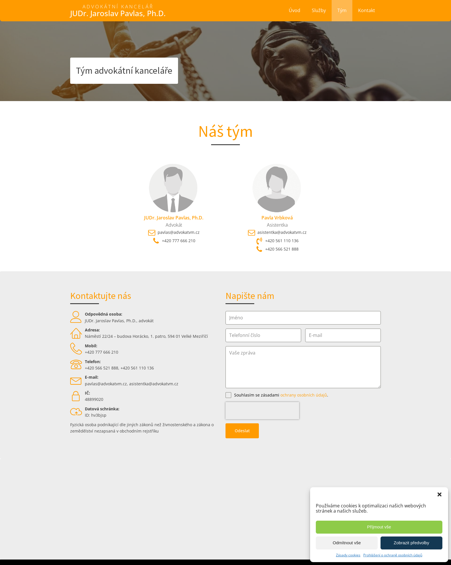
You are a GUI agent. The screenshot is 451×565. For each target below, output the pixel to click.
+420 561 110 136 (137, 368)
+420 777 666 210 (101, 352)
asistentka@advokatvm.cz (153, 383)
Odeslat (242, 413)
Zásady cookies (348, 555)
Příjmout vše (379, 526)
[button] (439, 494)
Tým (342, 10)
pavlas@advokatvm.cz (106, 383)
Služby (319, 10)
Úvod (294, 10)
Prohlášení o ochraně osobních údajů (392, 555)
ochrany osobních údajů (303, 395)
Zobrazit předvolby (411, 542)
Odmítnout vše (347, 542)
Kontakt (366, 10)
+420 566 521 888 (101, 368)
